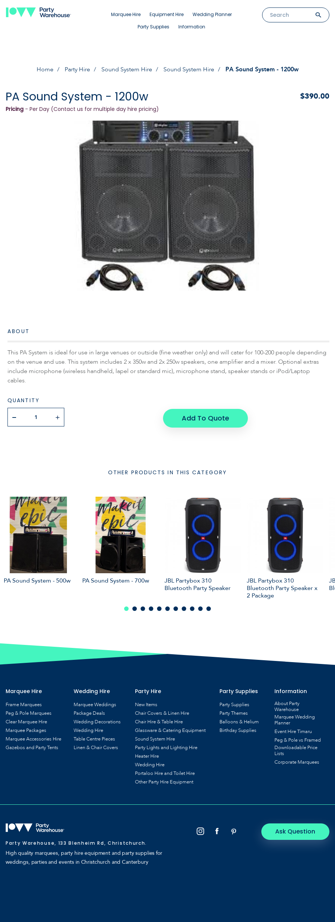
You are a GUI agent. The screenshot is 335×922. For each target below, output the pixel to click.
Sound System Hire (126, 69)
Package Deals (89, 712)
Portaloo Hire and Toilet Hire (165, 772)
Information (191, 27)
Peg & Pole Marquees (29, 712)
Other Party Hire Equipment (164, 781)
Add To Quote (205, 417)
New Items (146, 704)
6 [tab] (167, 607)
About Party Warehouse (286, 705)
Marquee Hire (126, 14)
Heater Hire (147, 755)
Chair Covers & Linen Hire (162, 712)
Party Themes (233, 712)
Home (45, 69)
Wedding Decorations (97, 721)
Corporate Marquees (296, 761)
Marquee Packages (26, 729)
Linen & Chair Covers (96, 746)
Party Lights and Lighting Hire (166, 746)
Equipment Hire (167, 14)
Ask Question (298, 830)
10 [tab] (200, 607)
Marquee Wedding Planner (294, 719)
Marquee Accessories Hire (33, 738)
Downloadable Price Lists (295, 749)
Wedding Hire (88, 729)
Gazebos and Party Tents (32, 746)
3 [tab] (143, 607)
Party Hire (77, 69)
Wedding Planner (212, 14)
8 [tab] (184, 607)
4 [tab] (151, 607)
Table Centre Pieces (94, 738)
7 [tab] (175, 607)
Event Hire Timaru (293, 730)
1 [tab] (126, 607)
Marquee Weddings (95, 704)
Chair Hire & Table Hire (159, 721)
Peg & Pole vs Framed (297, 739)
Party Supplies (153, 27)
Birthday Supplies (237, 729)
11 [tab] (208, 607)
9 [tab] (192, 607)
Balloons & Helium (239, 721)
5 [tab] (159, 607)
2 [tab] (134, 607)
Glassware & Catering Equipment (170, 729)
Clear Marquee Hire (26, 721)
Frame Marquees (24, 704)
